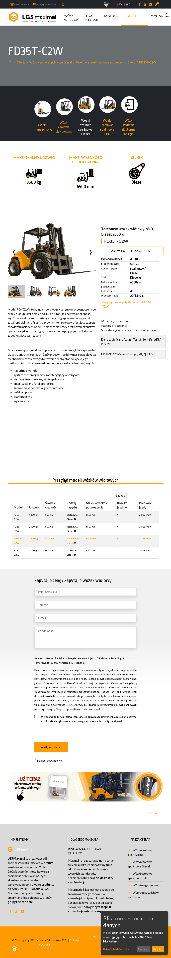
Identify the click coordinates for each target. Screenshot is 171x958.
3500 (33, 538)
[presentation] (11, 251)
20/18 (145, 526)
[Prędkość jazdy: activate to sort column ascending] (148, 505)
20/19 (145, 514)
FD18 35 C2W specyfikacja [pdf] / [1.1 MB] (128, 354)
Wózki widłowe (71, 18)
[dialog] (134, 933)
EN (119, 4)
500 (49, 514)
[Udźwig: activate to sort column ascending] (36, 505)
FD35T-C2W (147, 62)
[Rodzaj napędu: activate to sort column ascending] (74, 505)
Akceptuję (157, 949)
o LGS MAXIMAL (91, 18)
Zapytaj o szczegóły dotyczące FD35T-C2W (127, 304)
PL (128, 4)
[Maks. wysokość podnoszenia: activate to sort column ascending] (100, 505)
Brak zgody (143, 949)
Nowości (111, 16)
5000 (33, 550)
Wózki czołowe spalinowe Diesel (50, 62)
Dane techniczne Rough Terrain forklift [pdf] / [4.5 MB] (131, 342)
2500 (33, 526)
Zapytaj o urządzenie (132, 251)
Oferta (132, 16)
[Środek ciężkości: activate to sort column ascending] (54, 505)
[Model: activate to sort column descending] (20, 505)
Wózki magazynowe (145, 885)
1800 (33, 514)
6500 (91, 514)
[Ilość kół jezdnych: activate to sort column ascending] (127, 505)
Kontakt (157, 16)
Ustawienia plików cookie (116, 949)
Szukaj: (137, 495)
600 (49, 550)
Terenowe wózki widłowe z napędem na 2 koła (105, 62)
